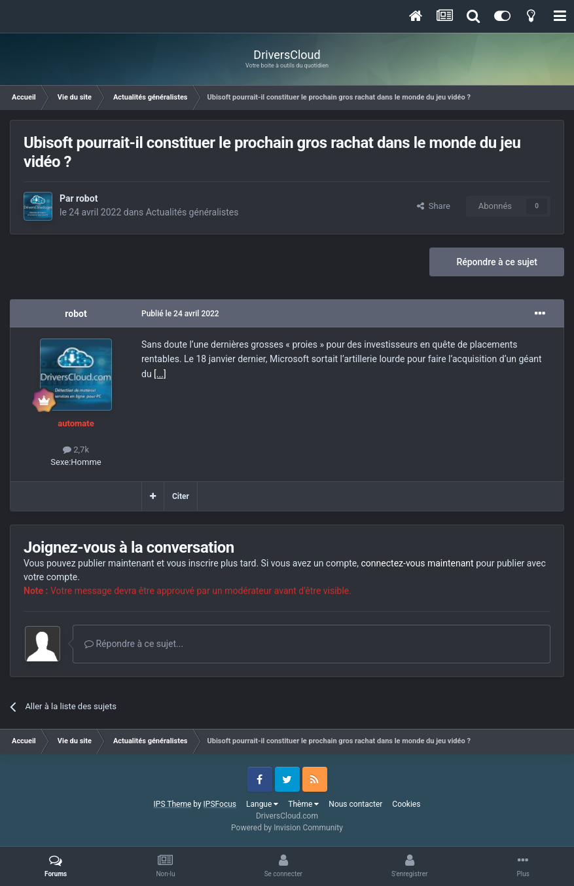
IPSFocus (220, 804)
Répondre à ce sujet (496, 262)
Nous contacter (355, 804)
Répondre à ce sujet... (133, 643)
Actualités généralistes (192, 212)
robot (87, 198)
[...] (160, 374)
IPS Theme (173, 804)
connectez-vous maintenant (417, 563)
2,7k (76, 449)
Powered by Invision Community (287, 827)
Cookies (406, 804)
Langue (262, 804)
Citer (180, 496)
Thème (303, 804)
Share (433, 206)
